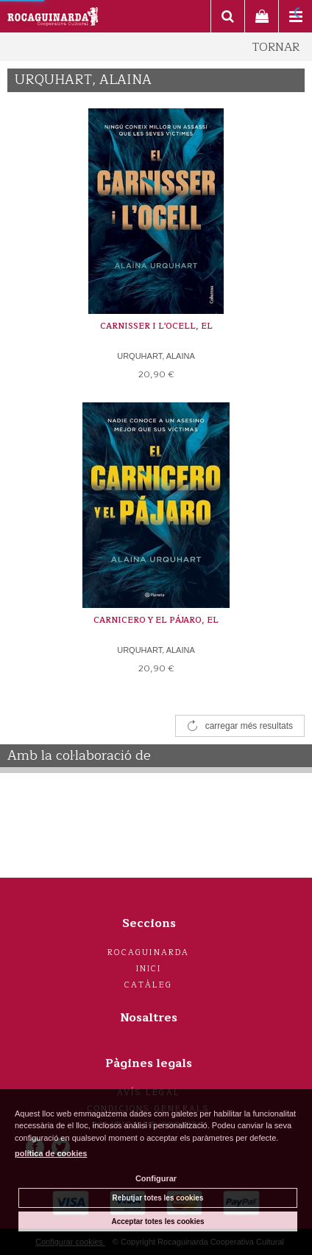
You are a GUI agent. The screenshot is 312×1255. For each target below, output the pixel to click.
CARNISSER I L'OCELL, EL (156, 326)
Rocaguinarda (148, 952)
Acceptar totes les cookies (157, 1221)
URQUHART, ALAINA (156, 356)
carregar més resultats (249, 726)
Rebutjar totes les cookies (158, 1198)
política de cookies (51, 1153)
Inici (149, 969)
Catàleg (148, 985)
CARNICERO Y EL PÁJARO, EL (156, 620)
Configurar (156, 1178)
